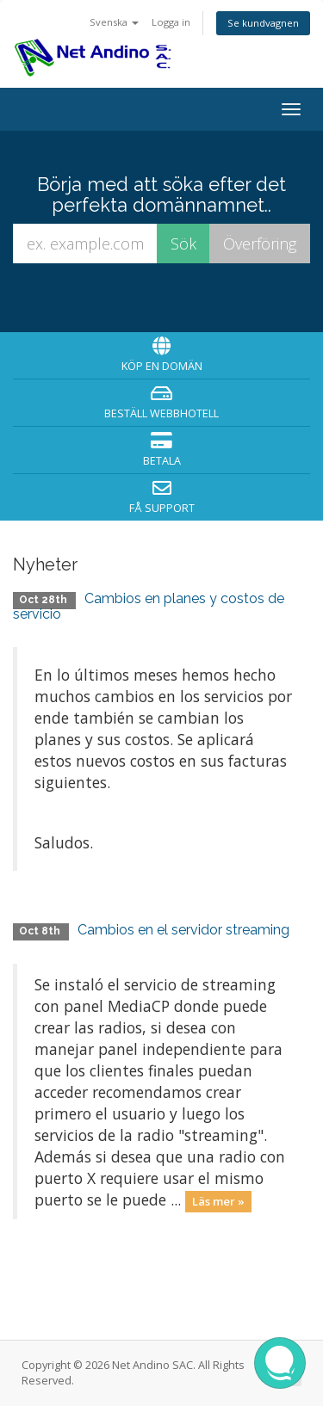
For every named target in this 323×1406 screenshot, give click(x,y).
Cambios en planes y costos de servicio (148, 606)
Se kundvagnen (263, 22)
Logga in (171, 21)
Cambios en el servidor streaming (183, 930)
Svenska (114, 21)
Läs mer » (218, 1201)
